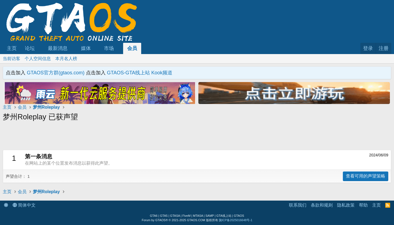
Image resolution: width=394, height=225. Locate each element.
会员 (132, 48)
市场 (109, 48)
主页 (12, 48)
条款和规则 (322, 205)
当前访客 (11, 58)
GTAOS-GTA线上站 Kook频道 (139, 72)
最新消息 (58, 48)
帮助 (363, 205)
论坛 (30, 48)
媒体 (86, 48)
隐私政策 (346, 205)
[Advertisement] (100, 137)
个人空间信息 (38, 58)
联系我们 (297, 205)
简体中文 (24, 205)
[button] (39, 48)
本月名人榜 (66, 58)
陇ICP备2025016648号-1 (235, 220)
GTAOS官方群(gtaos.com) (56, 72)
